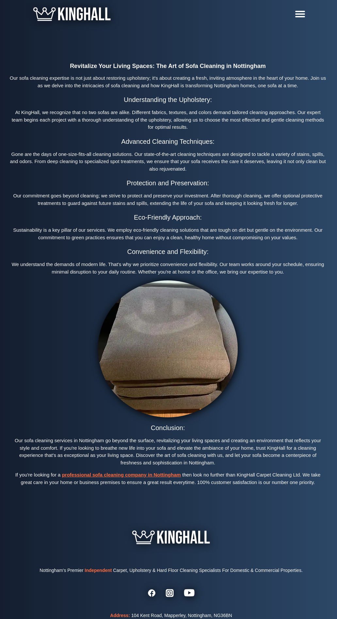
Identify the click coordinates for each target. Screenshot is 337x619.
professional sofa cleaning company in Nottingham (121, 474)
